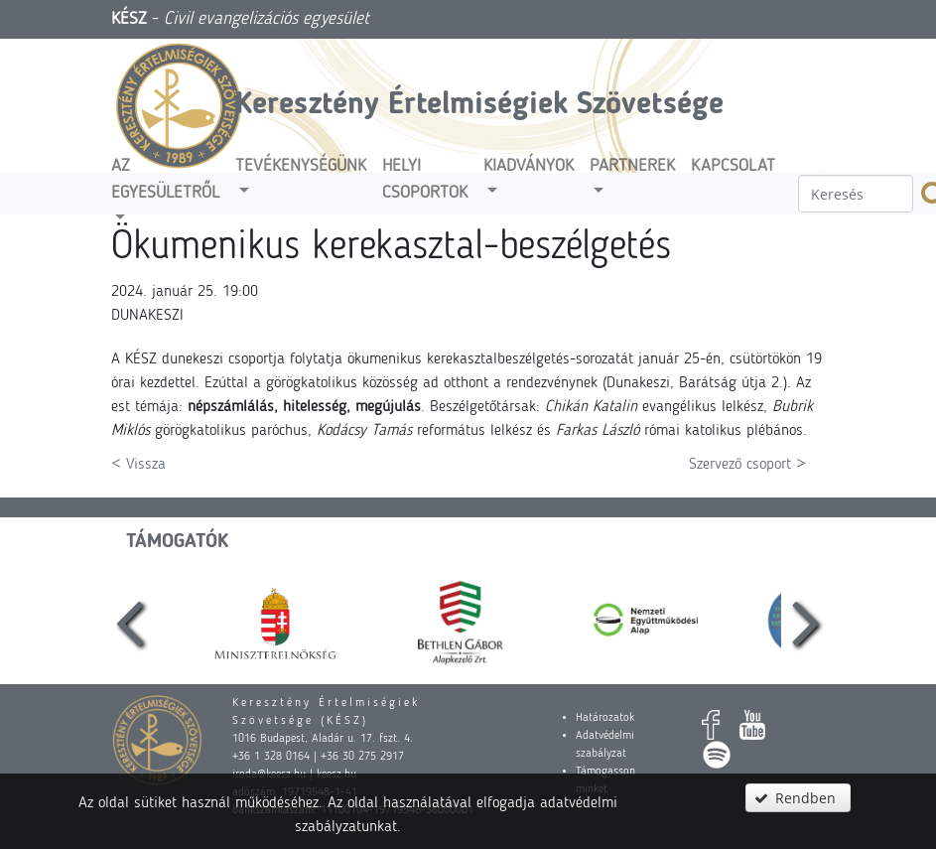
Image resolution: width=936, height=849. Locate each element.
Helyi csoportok (425, 179)
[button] (798, 797)
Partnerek (632, 166)
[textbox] (855, 193)
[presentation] (129, 621)
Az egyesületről (165, 179)
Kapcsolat (733, 166)
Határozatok (605, 718)
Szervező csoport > (747, 465)
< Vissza (138, 465)
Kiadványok (528, 166)
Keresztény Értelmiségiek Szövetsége (479, 105)
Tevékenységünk (300, 166)
